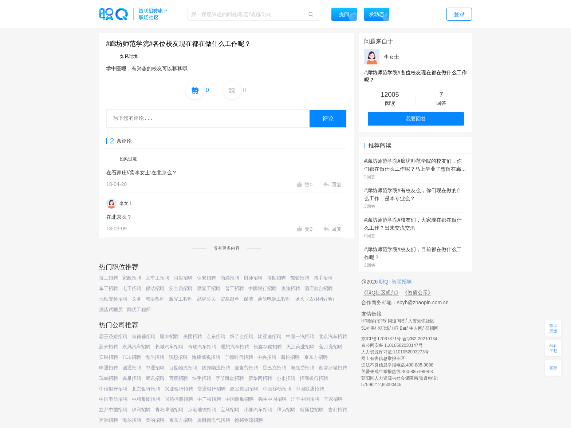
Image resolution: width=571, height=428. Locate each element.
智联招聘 (401, 282)
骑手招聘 (323, 278)
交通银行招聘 (211, 389)
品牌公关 (206, 299)
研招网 (431, 328)
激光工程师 (181, 299)
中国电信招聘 (113, 399)
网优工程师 (139, 309)
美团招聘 (192, 336)
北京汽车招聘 (333, 336)
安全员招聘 (181, 288)
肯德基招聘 (143, 336)
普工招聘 (234, 288)
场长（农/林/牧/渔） (316, 299)
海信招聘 (154, 357)
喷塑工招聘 (209, 288)
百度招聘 (178, 378)
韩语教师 (155, 299)
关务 (136, 299)
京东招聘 (215, 336)
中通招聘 (155, 367)
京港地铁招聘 (202, 409)
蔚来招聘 (108, 346)
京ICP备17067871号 (381, 338)
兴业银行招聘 (179, 389)
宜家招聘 (333, 399)
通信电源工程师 (274, 299)
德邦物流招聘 (216, 367)
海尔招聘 (131, 420)
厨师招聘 (253, 278)
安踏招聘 (108, 357)
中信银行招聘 (113, 389)
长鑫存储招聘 (267, 346)
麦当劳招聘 (246, 367)
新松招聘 (290, 357)
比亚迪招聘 (269, 336)
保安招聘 (206, 278)
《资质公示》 (417, 293)
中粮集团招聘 (146, 399)
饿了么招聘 (241, 336)
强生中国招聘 (272, 399)
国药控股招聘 (179, 399)
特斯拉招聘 (312, 409)
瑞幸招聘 (108, 378)
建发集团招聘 (244, 389)
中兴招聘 (266, 357)
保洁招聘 (155, 288)
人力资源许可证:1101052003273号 (395, 351)
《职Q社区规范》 (381, 293)
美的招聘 (155, 420)
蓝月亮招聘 (331, 346)
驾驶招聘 (299, 278)
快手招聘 (201, 378)
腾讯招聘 (155, 378)
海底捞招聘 (302, 367)
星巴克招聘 (274, 367)
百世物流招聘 (183, 367)
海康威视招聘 (206, 357)
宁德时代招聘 (239, 357)
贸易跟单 (229, 299)
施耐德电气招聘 (213, 420)
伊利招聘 (141, 409)
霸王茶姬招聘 (113, 336)
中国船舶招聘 (239, 399)
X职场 (383, 328)
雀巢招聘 (131, 378)
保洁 (248, 299)
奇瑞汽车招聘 (202, 346)
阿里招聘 (183, 278)
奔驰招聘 (108, 420)
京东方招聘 (316, 357)
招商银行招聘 (314, 378)
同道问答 (396, 321)
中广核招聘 (209, 399)
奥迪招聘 (290, 288)
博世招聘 (276, 278)
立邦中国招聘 (113, 409)
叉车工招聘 (157, 278)
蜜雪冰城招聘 (333, 367)
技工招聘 (108, 278)
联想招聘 (178, 357)
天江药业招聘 (300, 346)
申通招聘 (108, 367)
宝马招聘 (230, 409)
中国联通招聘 (310, 389)
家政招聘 (131, 278)
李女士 (126, 203)
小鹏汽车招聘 (258, 409)
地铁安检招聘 (113, 299)
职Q (384, 282)
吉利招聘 (337, 409)
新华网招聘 (260, 378)
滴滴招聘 (229, 278)
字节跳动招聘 (230, 378)
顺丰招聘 (169, 336)
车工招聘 (108, 288)
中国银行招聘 (262, 288)
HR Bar (399, 328)
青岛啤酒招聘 (169, 409)
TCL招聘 (131, 357)
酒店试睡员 (111, 309)
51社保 (368, 328)
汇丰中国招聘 (305, 399)
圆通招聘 (131, 367)
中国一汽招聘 (300, 336)
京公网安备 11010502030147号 (392, 345)
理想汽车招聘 (235, 346)
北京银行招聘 (146, 389)
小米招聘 (285, 378)
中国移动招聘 (277, 389)
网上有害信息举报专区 (383, 358)
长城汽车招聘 (169, 346)
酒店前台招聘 (318, 288)
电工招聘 (131, 288)
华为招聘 (286, 409)
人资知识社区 (421, 321)
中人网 (415, 328)
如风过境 (128, 159)
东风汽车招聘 (136, 346)
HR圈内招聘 (373, 321)
